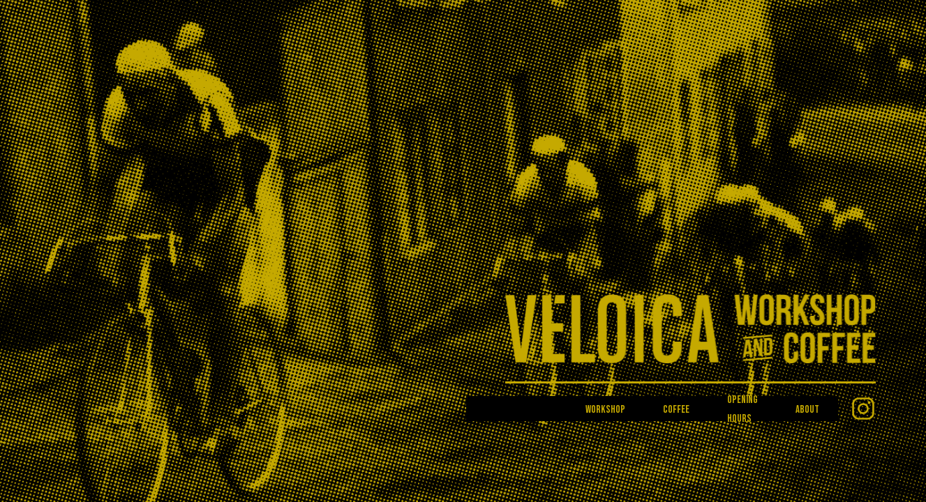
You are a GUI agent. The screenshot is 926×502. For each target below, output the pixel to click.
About (807, 409)
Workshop (605, 409)
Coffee (676, 409)
